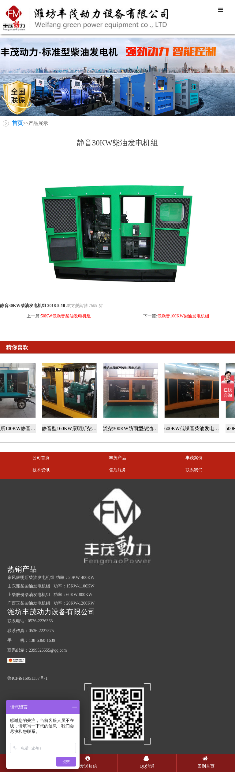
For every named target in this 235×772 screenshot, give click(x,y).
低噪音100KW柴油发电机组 (183, 316)
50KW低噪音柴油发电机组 (66, 316)
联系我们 (194, 470)
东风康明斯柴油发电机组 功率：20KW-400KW (51, 577)
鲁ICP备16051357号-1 (27, 678)
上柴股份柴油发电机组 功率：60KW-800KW (49, 594)
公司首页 (41, 458)
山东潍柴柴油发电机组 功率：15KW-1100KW (51, 586)
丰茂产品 (117, 458)
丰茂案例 (194, 458)
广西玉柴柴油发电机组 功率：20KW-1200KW (51, 603)
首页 (17, 123)
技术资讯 (41, 470)
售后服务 (117, 470)
